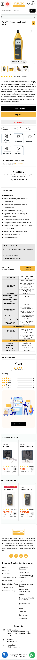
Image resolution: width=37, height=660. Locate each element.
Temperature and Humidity (29, 17)
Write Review (18, 424)
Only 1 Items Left (18, 122)
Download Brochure (27, 268)
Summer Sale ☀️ (10, 487)
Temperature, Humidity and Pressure (12, 17)
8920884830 (20, 179)
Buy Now (18, 115)
